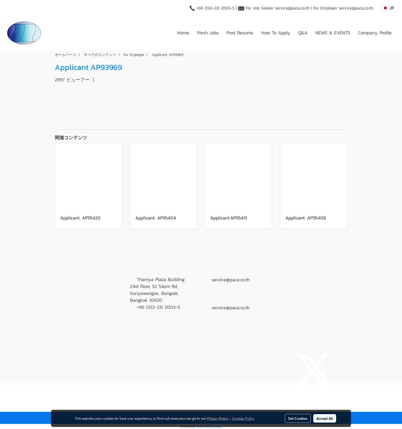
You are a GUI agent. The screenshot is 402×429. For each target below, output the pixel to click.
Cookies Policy (243, 418)
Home (183, 32)
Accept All (324, 418)
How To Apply (275, 32)
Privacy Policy (217, 418)
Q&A (302, 32)
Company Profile (375, 32)
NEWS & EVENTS (332, 32)
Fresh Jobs (208, 32)
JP (388, 7)
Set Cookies (297, 418)
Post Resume (240, 32)
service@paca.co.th (292, 8)
